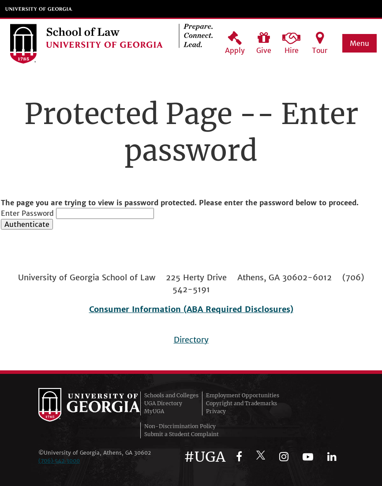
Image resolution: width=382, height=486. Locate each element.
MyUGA (154, 411)
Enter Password (27, 213)
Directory (191, 340)
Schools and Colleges (171, 395)
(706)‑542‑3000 (59, 460)
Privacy (216, 411)
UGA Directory (163, 403)
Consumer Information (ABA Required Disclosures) (191, 309)
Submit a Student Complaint (181, 434)
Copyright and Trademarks (241, 403)
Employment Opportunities (242, 395)
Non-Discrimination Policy (180, 426)
